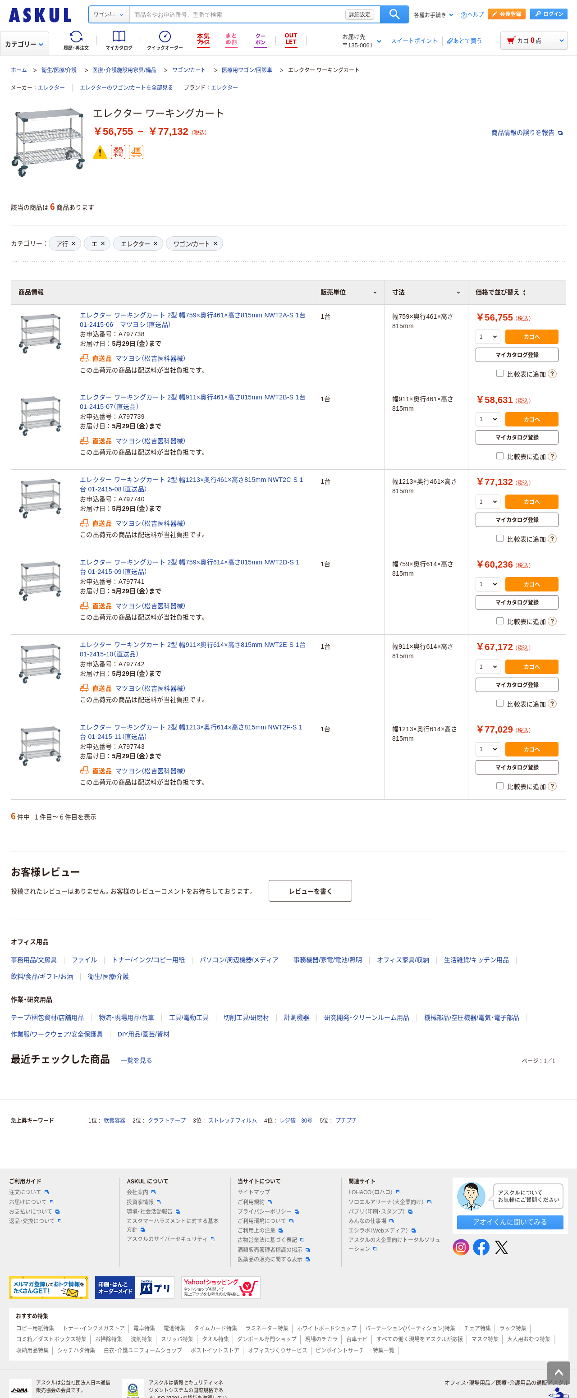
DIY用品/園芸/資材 (143, 1034)
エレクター (51, 88)
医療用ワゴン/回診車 (247, 70)
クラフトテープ (167, 1121)
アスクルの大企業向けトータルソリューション (394, 1244)
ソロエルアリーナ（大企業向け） (389, 1202)
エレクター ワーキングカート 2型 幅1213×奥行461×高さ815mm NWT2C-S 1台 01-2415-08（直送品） (191, 484)
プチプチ (346, 1121)
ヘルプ (475, 15)
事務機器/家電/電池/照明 (327, 959)
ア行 (65, 244)
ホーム (19, 70)
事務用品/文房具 (34, 959)
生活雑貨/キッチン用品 (476, 959)
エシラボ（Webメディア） (381, 1231)
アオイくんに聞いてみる (510, 1222)
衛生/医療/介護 (59, 70)
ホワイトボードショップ (327, 1328)
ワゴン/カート (189, 70)
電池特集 (174, 1328)
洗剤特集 (141, 1339)
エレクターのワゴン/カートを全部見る (126, 88)
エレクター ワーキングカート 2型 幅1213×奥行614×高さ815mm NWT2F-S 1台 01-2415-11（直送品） (191, 732)
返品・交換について (35, 1221)
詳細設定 (360, 14)
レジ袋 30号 (295, 1121)
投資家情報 (144, 1202)
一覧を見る (136, 1060)
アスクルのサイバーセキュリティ (171, 1239)
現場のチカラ (321, 1339)
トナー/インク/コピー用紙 (148, 959)
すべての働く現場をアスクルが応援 (419, 1339)
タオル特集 (215, 1339)
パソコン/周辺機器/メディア (239, 959)
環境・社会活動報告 (153, 1212)
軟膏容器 (114, 1121)
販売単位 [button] (349, 292)
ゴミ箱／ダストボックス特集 (51, 1339)
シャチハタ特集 (76, 1351)
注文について (29, 1192)
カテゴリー (24, 44)
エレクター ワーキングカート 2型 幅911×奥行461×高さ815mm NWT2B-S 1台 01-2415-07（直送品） (193, 402)
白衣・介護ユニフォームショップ (143, 1351)
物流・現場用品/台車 (126, 1017)
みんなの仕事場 (371, 1221)
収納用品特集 (32, 1351)
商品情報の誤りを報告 (527, 132)
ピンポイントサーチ (340, 1351)
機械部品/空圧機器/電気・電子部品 (471, 1017)
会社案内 (141, 1192)
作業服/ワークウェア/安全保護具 (57, 1034)
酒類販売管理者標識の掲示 (274, 1250)
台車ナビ (357, 1339)
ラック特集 (513, 1328)
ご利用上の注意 (260, 1231)
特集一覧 (383, 1351)
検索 (394, 14)
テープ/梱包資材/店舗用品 (47, 1017)
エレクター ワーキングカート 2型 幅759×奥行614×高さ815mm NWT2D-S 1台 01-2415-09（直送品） (189, 567)
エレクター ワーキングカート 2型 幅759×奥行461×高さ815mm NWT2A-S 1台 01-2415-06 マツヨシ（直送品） (193, 320)
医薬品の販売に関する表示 (274, 1259)
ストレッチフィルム (232, 1121)
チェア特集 (477, 1328)
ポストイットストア (215, 1351)
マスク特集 (485, 1339)
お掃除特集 (108, 1339)
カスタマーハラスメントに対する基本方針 (173, 1225)
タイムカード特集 (215, 1328)
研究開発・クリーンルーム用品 (366, 1017)
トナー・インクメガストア (94, 1328)
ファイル (84, 959)
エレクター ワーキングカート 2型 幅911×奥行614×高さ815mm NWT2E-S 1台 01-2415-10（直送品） (193, 649)
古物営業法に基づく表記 (271, 1240)
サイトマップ (254, 1192)
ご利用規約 (255, 1202)
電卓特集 (144, 1328)
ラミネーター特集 (266, 1328)
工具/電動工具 (189, 1017)
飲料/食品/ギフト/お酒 (42, 976)
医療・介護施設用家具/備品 (124, 70)
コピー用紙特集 (35, 1328)
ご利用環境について (265, 1221)
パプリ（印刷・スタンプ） (380, 1212)
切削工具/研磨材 (247, 1017)
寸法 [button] (426, 292)
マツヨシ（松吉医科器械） (150, 358)
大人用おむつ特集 (528, 1339)
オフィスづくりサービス (277, 1351)
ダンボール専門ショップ (267, 1339)
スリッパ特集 (177, 1339)
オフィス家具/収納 (403, 959)
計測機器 (296, 1017)
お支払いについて (34, 1212)
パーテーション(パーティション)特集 (410, 1328)
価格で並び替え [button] (500, 292)
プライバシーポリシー (268, 1212)
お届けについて (31, 1202)
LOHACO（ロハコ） (374, 1192)
